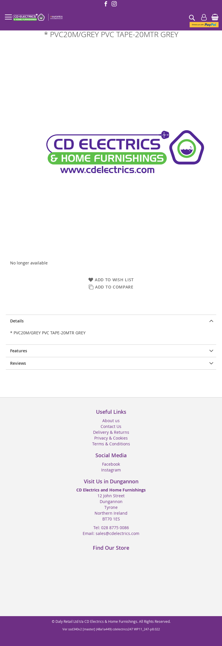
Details (17, 321)
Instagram (111, 470)
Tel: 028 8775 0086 (111, 527)
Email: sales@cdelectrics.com (111, 533)
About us (111, 420)
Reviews (18, 363)
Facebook (111, 464)
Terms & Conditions (111, 444)
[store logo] (38, 17)
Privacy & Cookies (111, 438)
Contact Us (111, 426)
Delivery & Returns (111, 432)
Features (18, 350)
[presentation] (111, 321)
